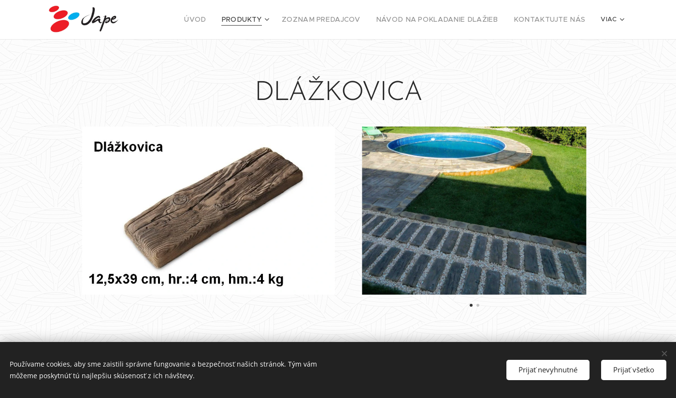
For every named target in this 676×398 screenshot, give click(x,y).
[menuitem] (227, 20)
